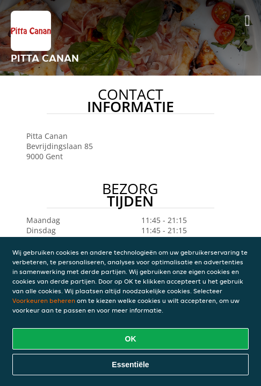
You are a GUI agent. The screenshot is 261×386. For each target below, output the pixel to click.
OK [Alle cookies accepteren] (130, 339)
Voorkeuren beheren (43, 300)
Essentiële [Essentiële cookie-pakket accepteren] (130, 364)
